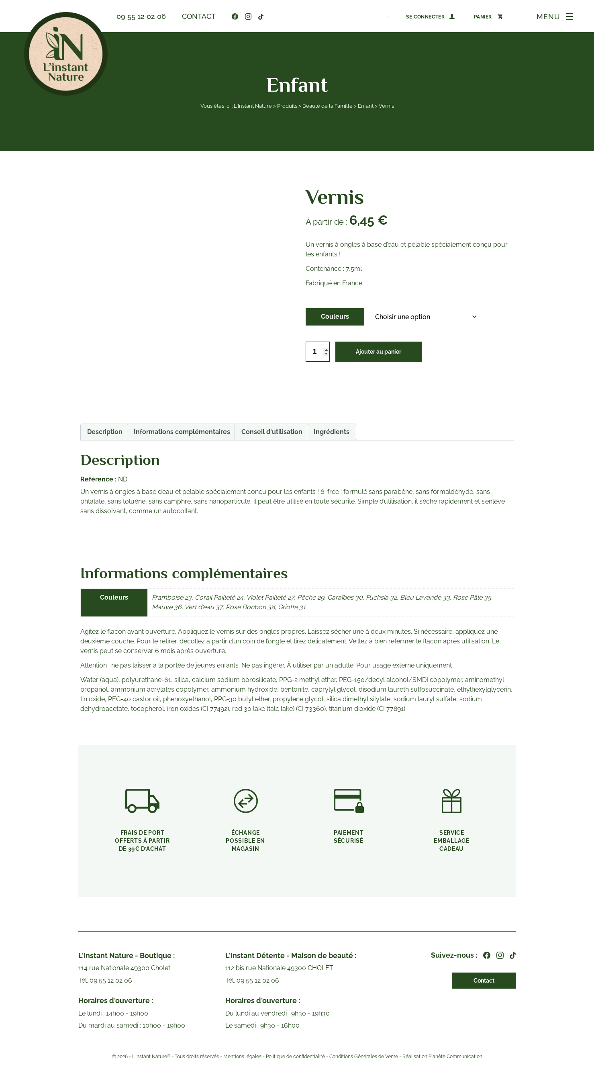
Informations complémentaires (182, 432)
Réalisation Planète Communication (442, 1057)
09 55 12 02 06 (141, 16)
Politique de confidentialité (295, 1057)
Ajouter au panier (378, 351)
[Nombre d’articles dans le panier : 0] (488, 16)
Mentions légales (242, 1057)
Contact (199, 16)
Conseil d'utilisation (271, 432)
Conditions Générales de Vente (363, 1057)
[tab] (104, 432)
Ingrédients (331, 432)
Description (104, 432)
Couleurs (335, 316)
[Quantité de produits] (318, 352)
